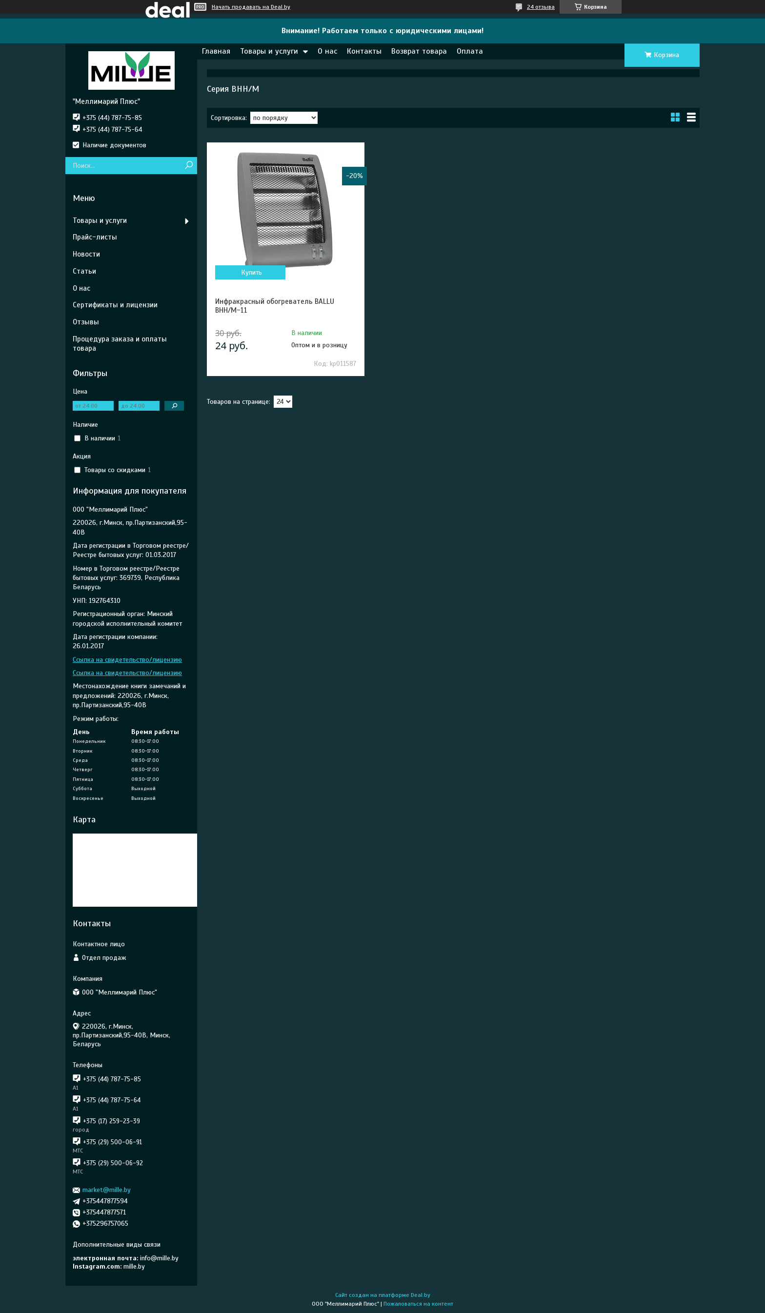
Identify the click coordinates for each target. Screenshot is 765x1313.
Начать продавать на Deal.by (251, 6)
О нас (327, 51)
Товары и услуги (269, 51)
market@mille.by (106, 1190)
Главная (216, 51)
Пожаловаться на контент (418, 1303)
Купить (251, 272)
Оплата (470, 51)
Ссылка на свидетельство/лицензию (127, 660)
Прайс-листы (95, 237)
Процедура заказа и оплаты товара (120, 344)
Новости (86, 254)
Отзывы (86, 322)
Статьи (84, 271)
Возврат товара (419, 51)
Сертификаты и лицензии (115, 304)
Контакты (364, 51)
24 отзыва (541, 6)
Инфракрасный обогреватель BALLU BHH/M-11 (274, 306)
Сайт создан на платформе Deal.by (382, 1295)
